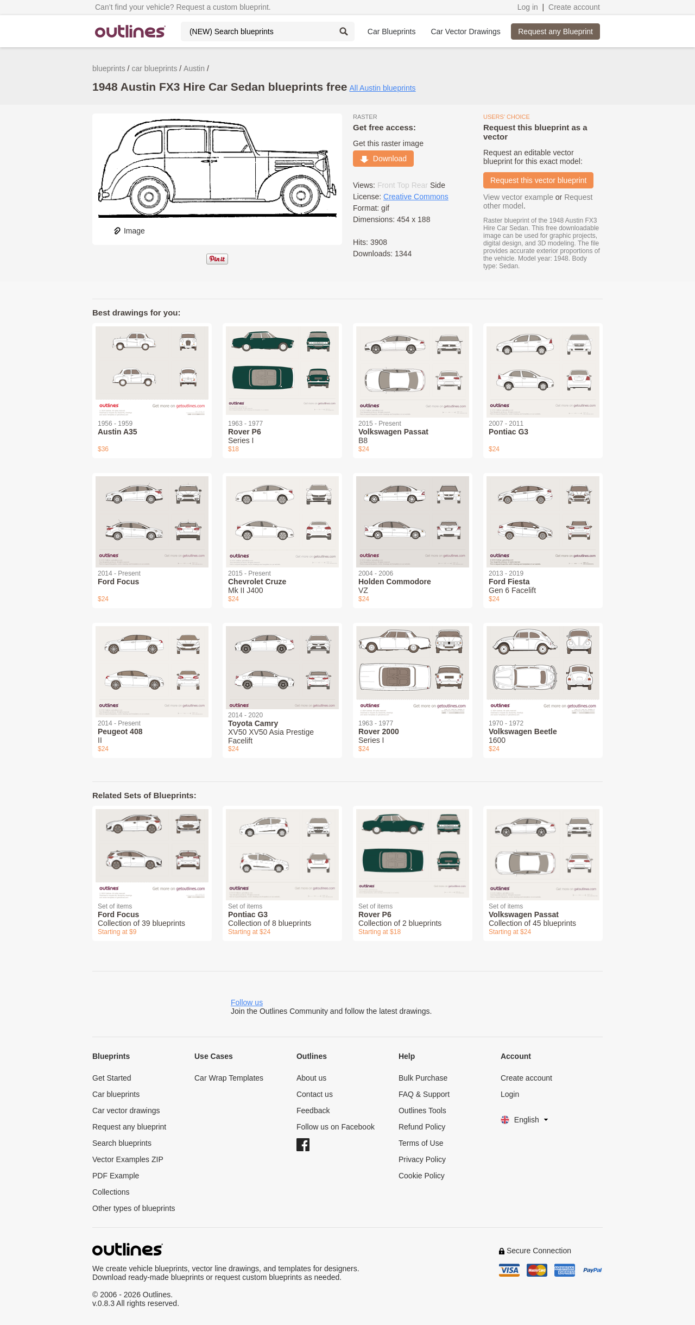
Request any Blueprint (555, 31)
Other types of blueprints (133, 1208)
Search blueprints (121, 1143)
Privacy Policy (422, 1159)
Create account (574, 7)
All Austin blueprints (382, 88)
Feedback (313, 1110)
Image (129, 230)
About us (311, 1078)
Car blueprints (116, 1094)
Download (383, 158)
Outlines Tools (422, 1110)
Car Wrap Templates (228, 1078)
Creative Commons (415, 196)
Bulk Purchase (423, 1078)
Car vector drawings (126, 1110)
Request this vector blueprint (538, 180)
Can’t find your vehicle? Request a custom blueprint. (183, 7)
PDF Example (115, 1175)
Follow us (247, 1002)
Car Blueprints (392, 31)
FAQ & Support (424, 1094)
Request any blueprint (129, 1126)
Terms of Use (421, 1143)
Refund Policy (422, 1126)
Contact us (314, 1094)
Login (510, 1094)
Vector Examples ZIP (127, 1159)
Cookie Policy (422, 1175)
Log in (527, 7)
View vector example (518, 197)
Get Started (111, 1078)
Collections (110, 1192)
